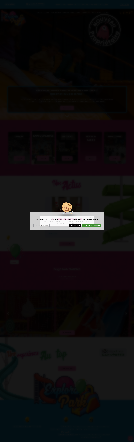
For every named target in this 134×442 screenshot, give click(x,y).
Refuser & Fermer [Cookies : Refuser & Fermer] (41, 225)
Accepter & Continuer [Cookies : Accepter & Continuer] (91, 225)
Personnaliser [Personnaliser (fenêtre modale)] (75, 225)
